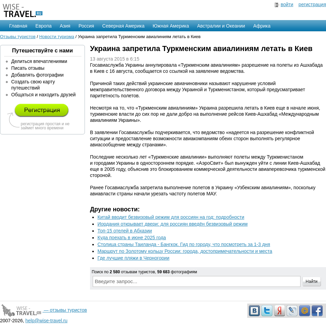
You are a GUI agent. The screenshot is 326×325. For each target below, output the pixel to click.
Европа (43, 26)
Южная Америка (170, 26)
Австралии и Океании (221, 26)
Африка (262, 26)
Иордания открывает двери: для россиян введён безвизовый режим (172, 224)
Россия (86, 26)
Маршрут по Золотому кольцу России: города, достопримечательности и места (184, 251)
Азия (65, 26)
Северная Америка (123, 26)
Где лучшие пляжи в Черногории (133, 258)
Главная (18, 26)
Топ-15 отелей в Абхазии (124, 230)
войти (286, 4)
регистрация (312, 4)
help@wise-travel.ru (46, 320)
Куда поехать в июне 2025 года (131, 237)
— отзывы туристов (43, 310)
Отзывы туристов (18, 36)
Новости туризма (56, 36)
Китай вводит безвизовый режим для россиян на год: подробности (170, 217)
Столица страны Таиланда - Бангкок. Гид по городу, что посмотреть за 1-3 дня (183, 244)
